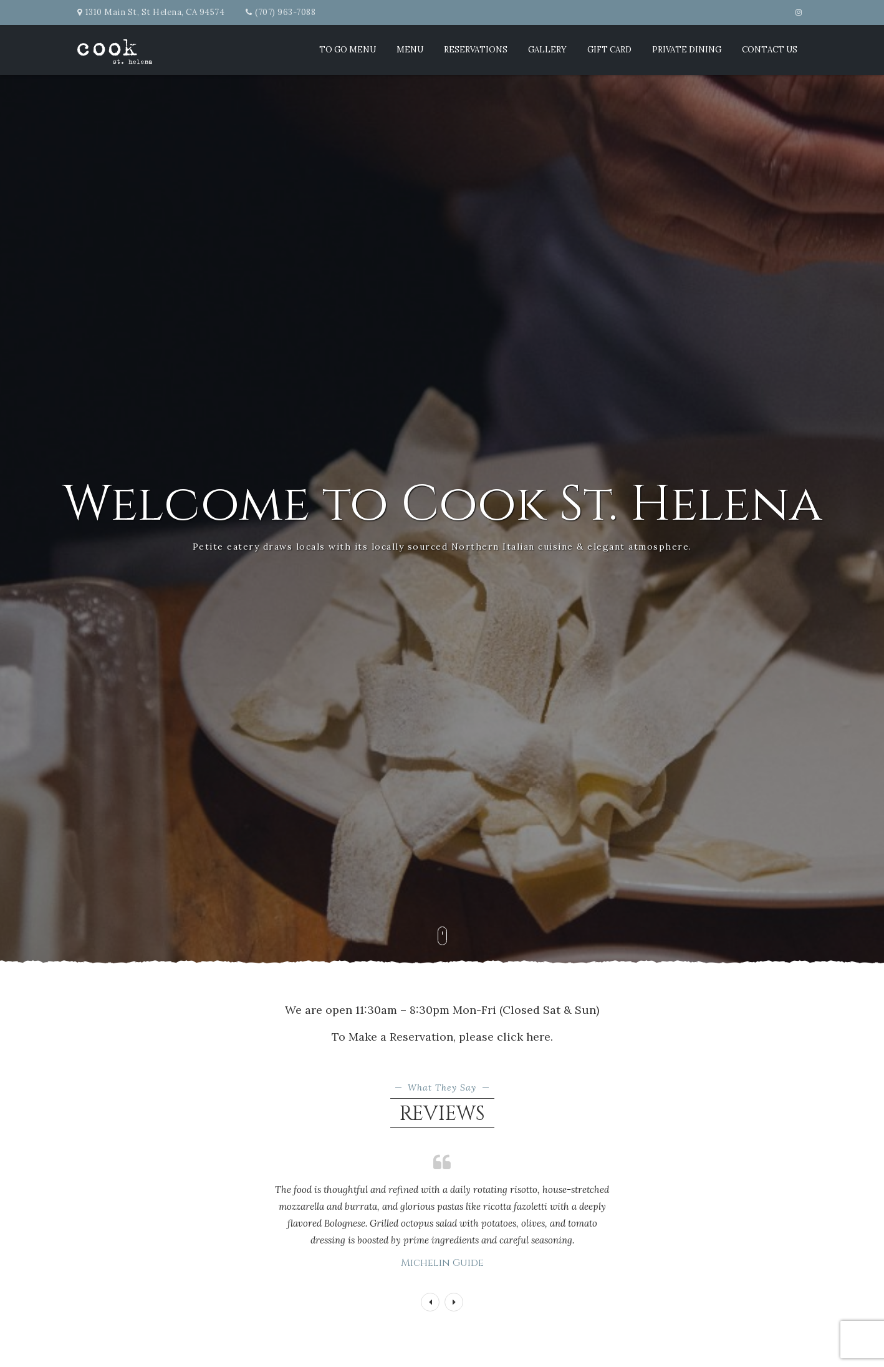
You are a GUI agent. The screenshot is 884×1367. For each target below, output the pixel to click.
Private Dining (686, 49)
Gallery (547, 49)
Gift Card (609, 49)
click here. (525, 1036)
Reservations (475, 49)
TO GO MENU (347, 49)
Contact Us (769, 49)
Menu (409, 49)
